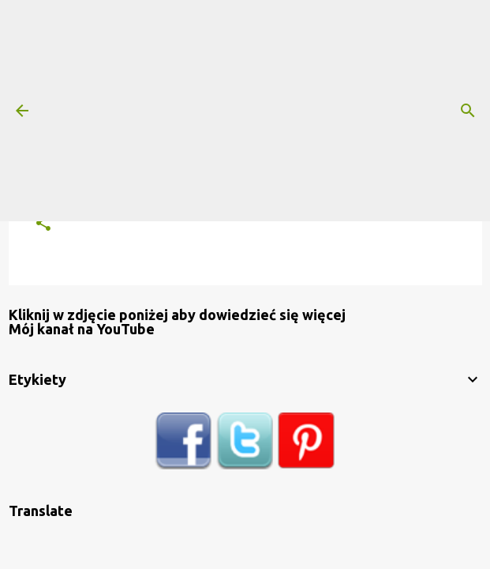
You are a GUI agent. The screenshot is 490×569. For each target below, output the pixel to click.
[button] (43, 224)
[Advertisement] (245, 110)
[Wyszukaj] (467, 111)
